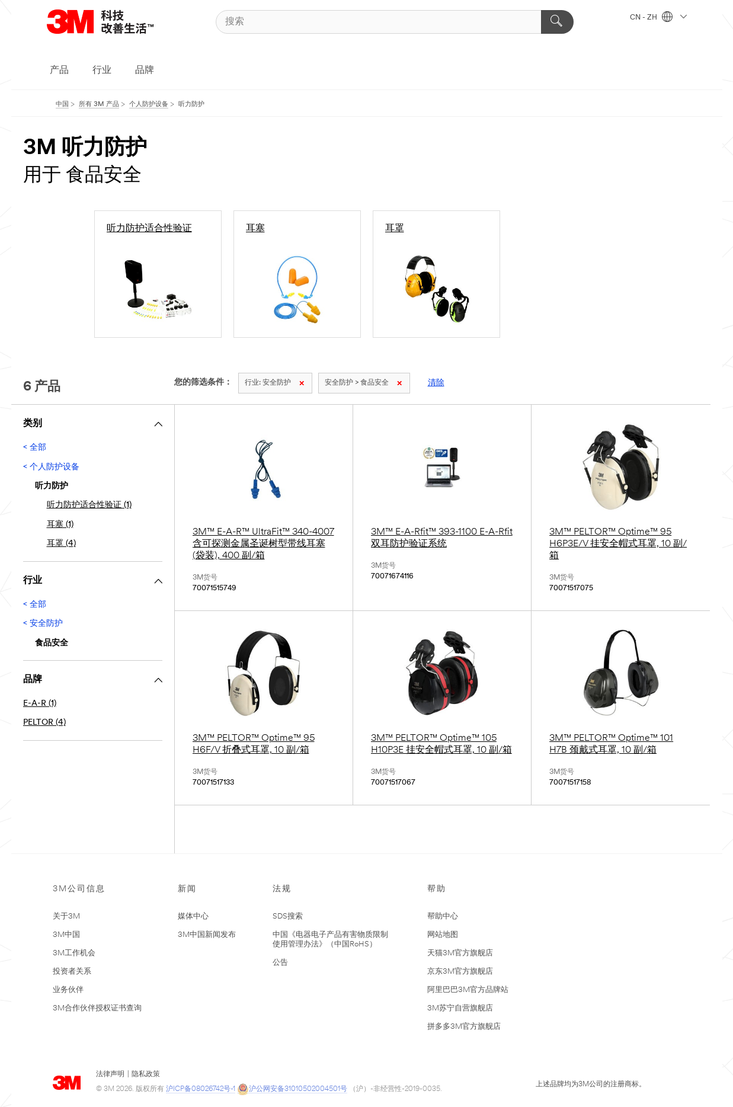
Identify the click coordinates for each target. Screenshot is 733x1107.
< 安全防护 (43, 623)
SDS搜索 (288, 916)
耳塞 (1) (60, 524)
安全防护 (274, 382)
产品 (59, 70)
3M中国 (66, 935)
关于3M (66, 916)
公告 (280, 963)
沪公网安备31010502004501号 (292, 1089)
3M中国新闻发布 (207, 935)
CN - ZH (658, 17)
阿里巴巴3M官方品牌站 (467, 990)
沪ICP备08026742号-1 (200, 1089)
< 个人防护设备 (51, 467)
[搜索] (395, 22)
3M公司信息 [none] (79, 889)
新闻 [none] (187, 889)
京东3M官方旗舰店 (460, 971)
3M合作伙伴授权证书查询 (97, 1008)
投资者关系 (72, 971)
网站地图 (442, 935)
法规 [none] (282, 889)
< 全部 (34, 447)
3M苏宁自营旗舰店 (460, 1008)
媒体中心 (193, 916)
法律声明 (110, 1074)
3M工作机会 (74, 953)
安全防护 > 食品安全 (363, 382)
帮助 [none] (436, 889)
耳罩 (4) (61, 543)
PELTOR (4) (44, 722)
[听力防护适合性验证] (158, 274)
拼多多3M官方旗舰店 (464, 1027)
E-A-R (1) (39, 703)
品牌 (144, 70)
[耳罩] (436, 274)
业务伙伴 (68, 990)
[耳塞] (297, 274)
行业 (101, 70)
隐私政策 (146, 1074)
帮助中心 (442, 916)
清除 (436, 383)
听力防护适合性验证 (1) (89, 505)
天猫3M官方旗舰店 (460, 953)
